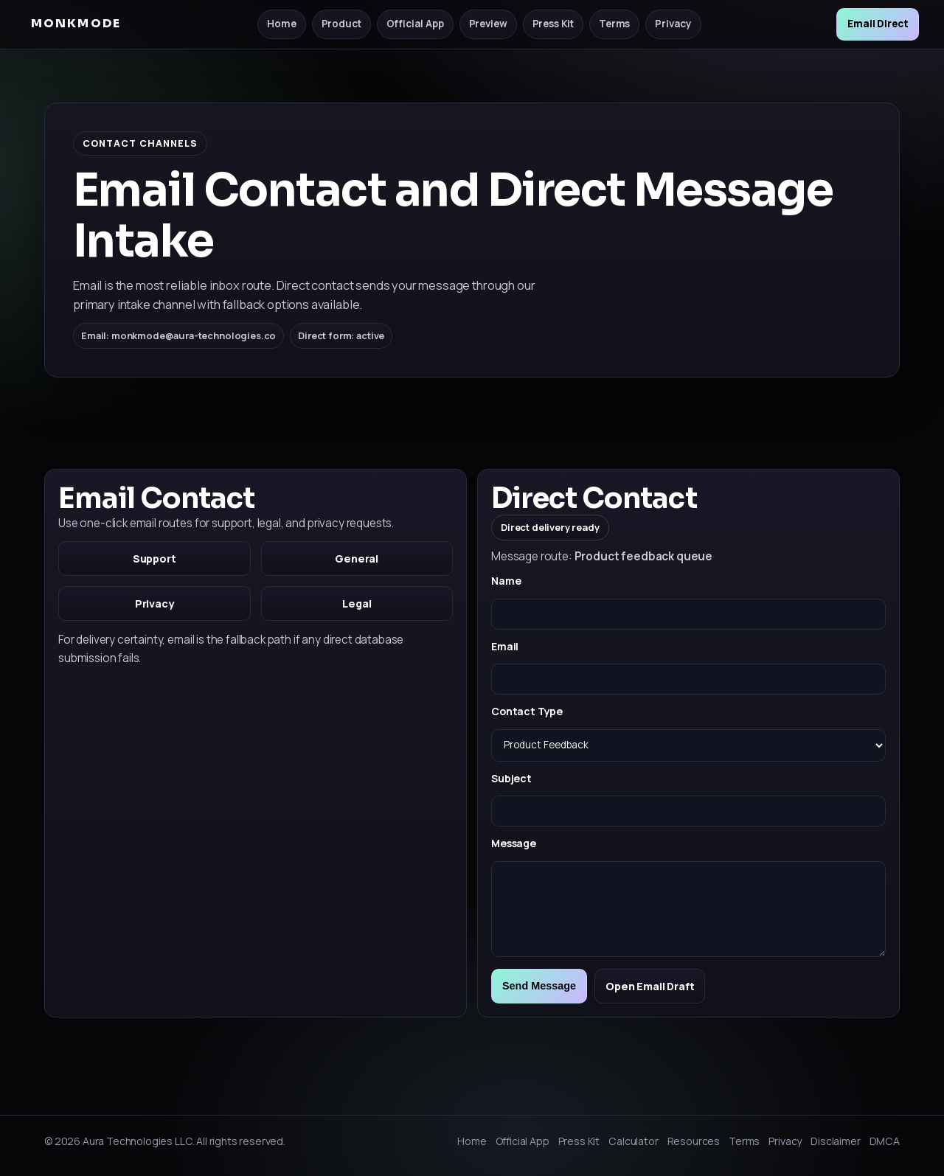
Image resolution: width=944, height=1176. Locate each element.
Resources (694, 1141)
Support (154, 559)
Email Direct (877, 23)
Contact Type (527, 711)
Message (513, 843)
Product (341, 23)
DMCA (885, 1141)
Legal (356, 603)
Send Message (539, 986)
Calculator (633, 1141)
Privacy (673, 23)
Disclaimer (835, 1141)
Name (506, 581)
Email (504, 646)
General (356, 559)
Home (281, 23)
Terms (614, 23)
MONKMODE (76, 23)
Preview (488, 23)
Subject (511, 778)
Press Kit (553, 23)
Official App (415, 23)
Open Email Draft (649, 986)
